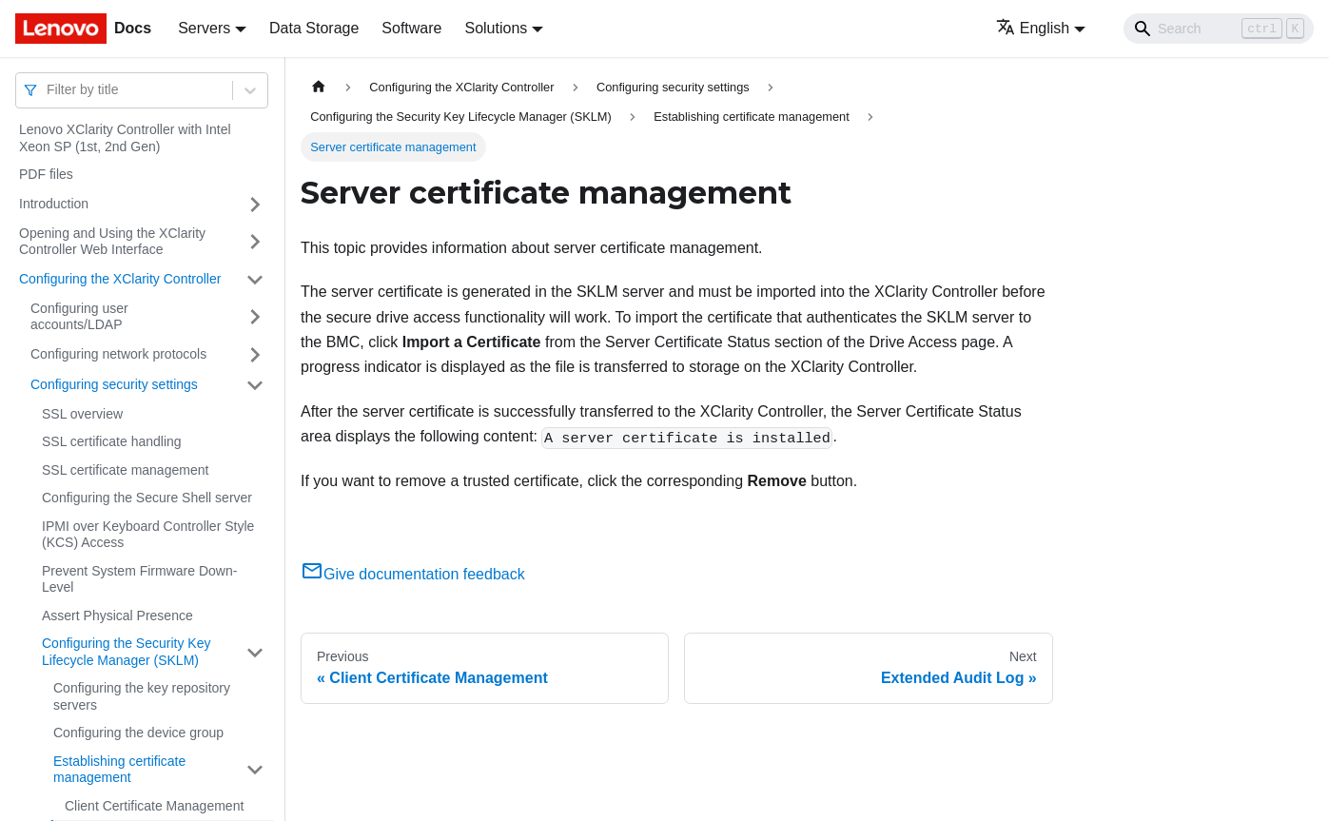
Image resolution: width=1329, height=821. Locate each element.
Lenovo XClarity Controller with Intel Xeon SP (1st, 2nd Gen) (125, 138)
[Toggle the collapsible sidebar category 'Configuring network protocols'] (255, 355)
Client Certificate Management (154, 805)
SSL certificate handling (112, 441)
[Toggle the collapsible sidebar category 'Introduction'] (255, 204)
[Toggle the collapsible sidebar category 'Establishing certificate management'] (255, 770)
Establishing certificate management (119, 769)
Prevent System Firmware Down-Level (139, 579)
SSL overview (82, 413)
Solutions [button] (495, 28)
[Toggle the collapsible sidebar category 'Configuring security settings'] (255, 385)
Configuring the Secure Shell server (147, 497)
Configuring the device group (138, 732)
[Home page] (319, 87)
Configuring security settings (114, 384)
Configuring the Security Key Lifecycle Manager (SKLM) (126, 651)
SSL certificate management (125, 470)
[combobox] (48, 90)
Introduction (53, 203)
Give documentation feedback (413, 574)
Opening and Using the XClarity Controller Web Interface (112, 241)
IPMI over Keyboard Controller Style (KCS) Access (148, 534)
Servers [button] (204, 28)
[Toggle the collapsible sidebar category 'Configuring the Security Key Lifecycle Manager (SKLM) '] (255, 652)
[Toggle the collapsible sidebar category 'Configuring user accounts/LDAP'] (255, 317)
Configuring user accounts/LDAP (79, 317)
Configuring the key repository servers (141, 696)
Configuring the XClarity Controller (120, 278)
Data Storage (314, 28)
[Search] (1219, 28)
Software (411, 28)
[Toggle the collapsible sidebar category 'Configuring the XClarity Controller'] (255, 279)
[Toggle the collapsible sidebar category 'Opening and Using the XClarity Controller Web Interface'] (255, 242)
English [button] (1032, 28)
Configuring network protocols (118, 354)
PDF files (46, 174)
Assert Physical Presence (117, 615)
